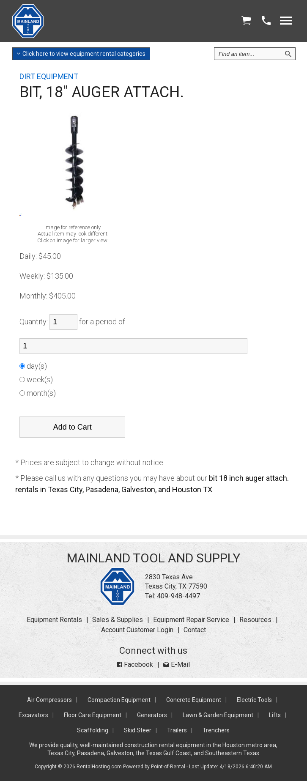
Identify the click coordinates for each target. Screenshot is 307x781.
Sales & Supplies (117, 620)
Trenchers (216, 730)
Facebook (135, 664)
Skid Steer (137, 730)
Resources (255, 620)
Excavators (33, 715)
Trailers (177, 730)
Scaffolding (92, 730)
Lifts (275, 715)
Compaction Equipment (119, 699)
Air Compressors (49, 699)
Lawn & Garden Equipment (218, 715)
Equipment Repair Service (191, 620)
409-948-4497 (178, 596)
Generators (152, 715)
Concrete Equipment (193, 699)
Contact (195, 630)
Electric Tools (254, 699)
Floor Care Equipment (92, 715)
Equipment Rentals (54, 620)
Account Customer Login (137, 630)
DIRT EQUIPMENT (48, 76)
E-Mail (176, 664)
